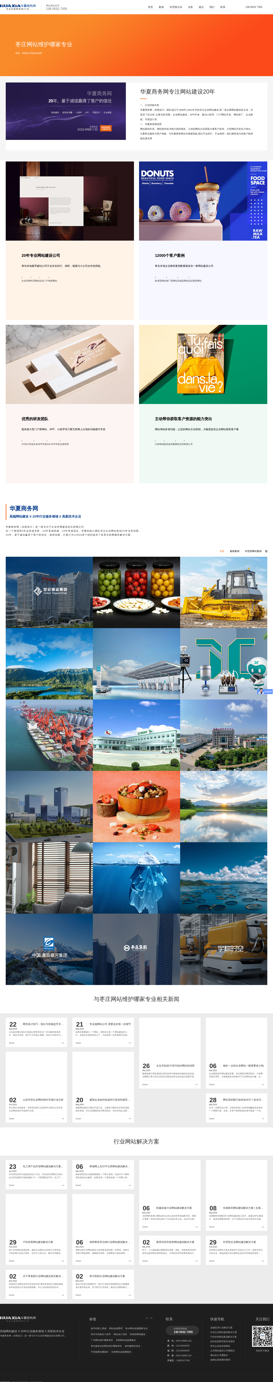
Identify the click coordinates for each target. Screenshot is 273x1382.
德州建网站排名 (132, 1346)
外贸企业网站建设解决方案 (223, 1332)
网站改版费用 (116, 1328)
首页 (150, 7)
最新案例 (234, 551)
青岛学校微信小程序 (101, 1334)
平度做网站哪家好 (100, 1352)
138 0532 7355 (253, 7)
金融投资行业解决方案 (221, 1327)
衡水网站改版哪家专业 (136, 1328)
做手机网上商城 (98, 1328)
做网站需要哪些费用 (220, 1360)
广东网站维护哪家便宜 (102, 1340)
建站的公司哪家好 (219, 1355)
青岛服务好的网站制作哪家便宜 (106, 1346)
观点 (201, 7)
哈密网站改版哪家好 (121, 1352)
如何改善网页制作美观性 (222, 1341)
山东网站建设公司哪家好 (222, 1350)
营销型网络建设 (137, 1334)
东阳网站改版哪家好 (126, 1340)
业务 (190, 7)
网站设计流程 (120, 1334)
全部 (222, 551)
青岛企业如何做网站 (220, 1346)
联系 (222, 7)
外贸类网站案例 (253, 551)
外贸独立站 (176, 7)
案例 (161, 7)
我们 (212, 7)
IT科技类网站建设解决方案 (223, 1337)
